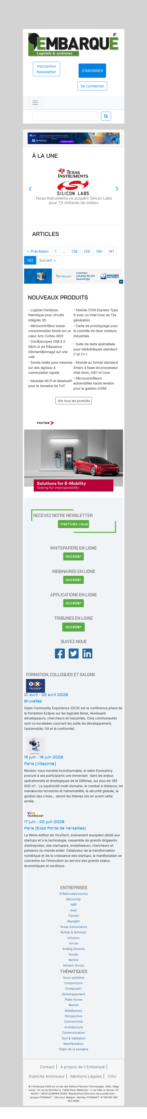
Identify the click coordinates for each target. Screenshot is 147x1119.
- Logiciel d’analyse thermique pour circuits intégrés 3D (46, 315)
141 (111, 251)
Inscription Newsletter (46, 69)
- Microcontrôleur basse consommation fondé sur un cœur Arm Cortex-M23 (49, 331)
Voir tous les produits (74, 401)
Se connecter (92, 86)
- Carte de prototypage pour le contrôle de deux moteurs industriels (95, 331)
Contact (47, 1066)
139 (87, 251)
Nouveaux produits (58, 297)
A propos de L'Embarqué (82, 1066)
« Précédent (38, 251)
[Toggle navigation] (35, 102)
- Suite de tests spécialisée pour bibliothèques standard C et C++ (95, 349)
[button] (30, 189)
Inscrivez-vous (74, 524)
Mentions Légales (86, 1076)
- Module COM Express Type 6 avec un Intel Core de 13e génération (95, 315)
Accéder (73, 556)
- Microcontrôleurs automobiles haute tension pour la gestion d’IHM (93, 383)
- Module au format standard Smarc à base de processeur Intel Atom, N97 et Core (95, 367)
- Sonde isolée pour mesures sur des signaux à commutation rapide (50, 367)
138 (74, 251)
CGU (112, 1076)
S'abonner (92, 70)
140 (99, 251)
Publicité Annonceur (47, 1076)
